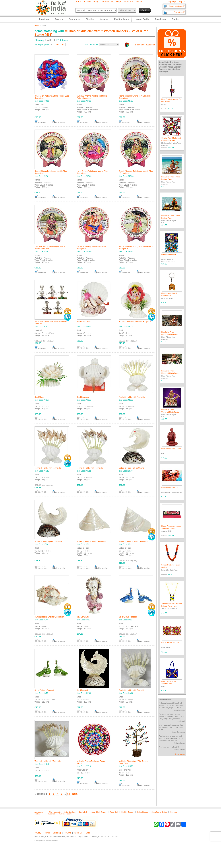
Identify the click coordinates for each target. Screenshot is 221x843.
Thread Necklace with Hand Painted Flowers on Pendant (171, 606)
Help (118, 1)
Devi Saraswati (83, 617)
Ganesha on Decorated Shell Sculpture (135, 321)
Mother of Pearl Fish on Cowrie (131, 468)
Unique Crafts (142, 19)
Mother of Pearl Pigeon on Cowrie (48, 541)
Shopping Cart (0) (177, 6)
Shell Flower (40, 397)
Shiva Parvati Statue (159, 812)
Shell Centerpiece (84, 321)
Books (175, 19)
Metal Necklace (70, 812)
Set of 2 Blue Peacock (128, 617)
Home (78, 1)
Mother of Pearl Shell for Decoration (91, 541)
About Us (78, 833)
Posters (59, 19)
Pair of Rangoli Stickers (170, 642)
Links (88, 833)
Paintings (44, 19)
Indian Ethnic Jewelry (99, 812)
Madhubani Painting (168, 254)
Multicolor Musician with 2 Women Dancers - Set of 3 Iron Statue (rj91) (170, 68)
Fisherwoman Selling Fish (171, 448)
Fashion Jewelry (127, 812)
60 (57, 44)
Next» (75, 794)
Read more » (180, 754)
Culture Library (91, 1)
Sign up (172, 1)
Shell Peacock (82, 690)
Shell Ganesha (83, 397)
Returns (67, 833)
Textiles (90, 19)
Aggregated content (39, 813)
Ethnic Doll (83, 812)
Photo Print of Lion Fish (170, 487)
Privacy (38, 833)
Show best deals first (145, 44)
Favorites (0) (179, 12)
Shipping (57, 833)
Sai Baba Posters (65, 814)
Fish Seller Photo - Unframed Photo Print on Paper (170, 334)
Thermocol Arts (54, 812)
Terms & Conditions (133, 1)
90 (63, 44)
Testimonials (107, 1)
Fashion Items (121, 19)
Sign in (182, 1)
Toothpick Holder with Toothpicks (132, 397)
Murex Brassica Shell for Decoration (49, 617)
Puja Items (160, 19)
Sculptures (74, 19)
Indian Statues (142, 812)
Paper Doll (114, 812)
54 (68, 794)
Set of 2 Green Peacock (44, 690)
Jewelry (104, 19)
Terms (47, 833)
